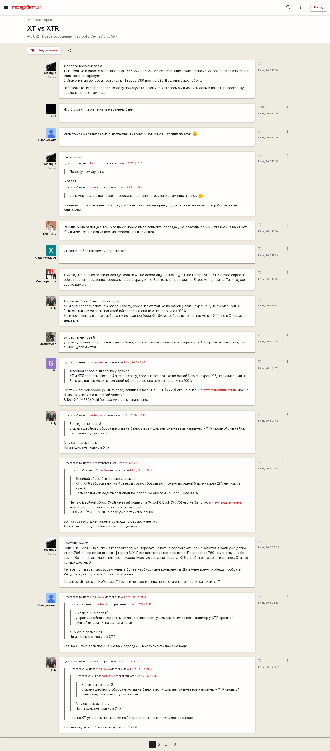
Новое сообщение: (57, 36)
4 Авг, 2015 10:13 (268, 70)
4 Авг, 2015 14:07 (268, 279)
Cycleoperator (46, 281)
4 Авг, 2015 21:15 (268, 341)
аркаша (94, 187)
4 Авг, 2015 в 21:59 (135, 597)
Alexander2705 (45, 257)
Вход (318, 7)
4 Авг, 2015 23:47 (268, 667)
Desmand (49, 233)
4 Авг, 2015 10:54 (268, 231)
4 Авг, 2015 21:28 (268, 368)
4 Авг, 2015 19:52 (268, 305)
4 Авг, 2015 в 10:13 (131, 163)
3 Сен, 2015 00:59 (103, 36)
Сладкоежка (47, 140)
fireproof (80, 36)
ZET (53, 116)
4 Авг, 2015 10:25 (268, 113)
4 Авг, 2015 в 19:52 (135, 362)
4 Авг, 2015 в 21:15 (134, 415)
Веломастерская (41, 20)
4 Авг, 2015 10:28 (268, 137)
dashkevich (48, 344)
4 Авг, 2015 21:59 (268, 420)
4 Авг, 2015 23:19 (268, 602)
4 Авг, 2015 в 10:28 (130, 187)
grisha (52, 370)
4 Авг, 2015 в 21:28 (128, 462)
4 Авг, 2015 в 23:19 (130, 661)
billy (53, 308)
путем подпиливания (220, 390)
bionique (50, 73)
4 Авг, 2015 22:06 (268, 547)
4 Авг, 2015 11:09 (268, 255)
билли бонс (97, 362)
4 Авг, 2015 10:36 (268, 161)
